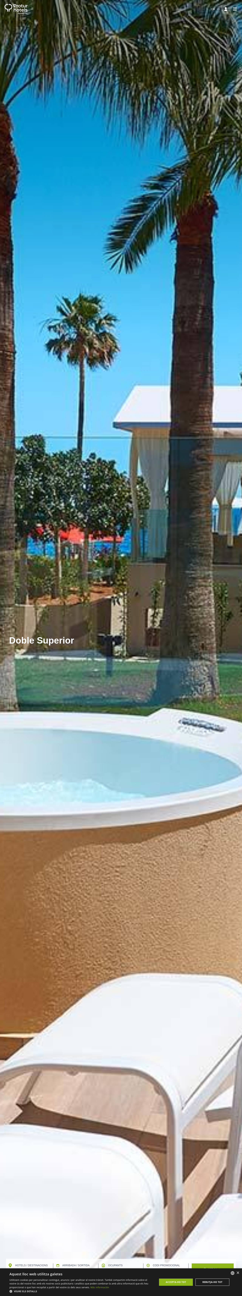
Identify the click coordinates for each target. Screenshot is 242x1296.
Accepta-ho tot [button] (176, 1282)
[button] (81, 1291)
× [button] (237, 1273)
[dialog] (121, 1282)
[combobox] (215, 9)
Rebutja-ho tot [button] (212, 1282)
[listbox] (232, 1273)
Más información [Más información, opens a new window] (99, 1287)
